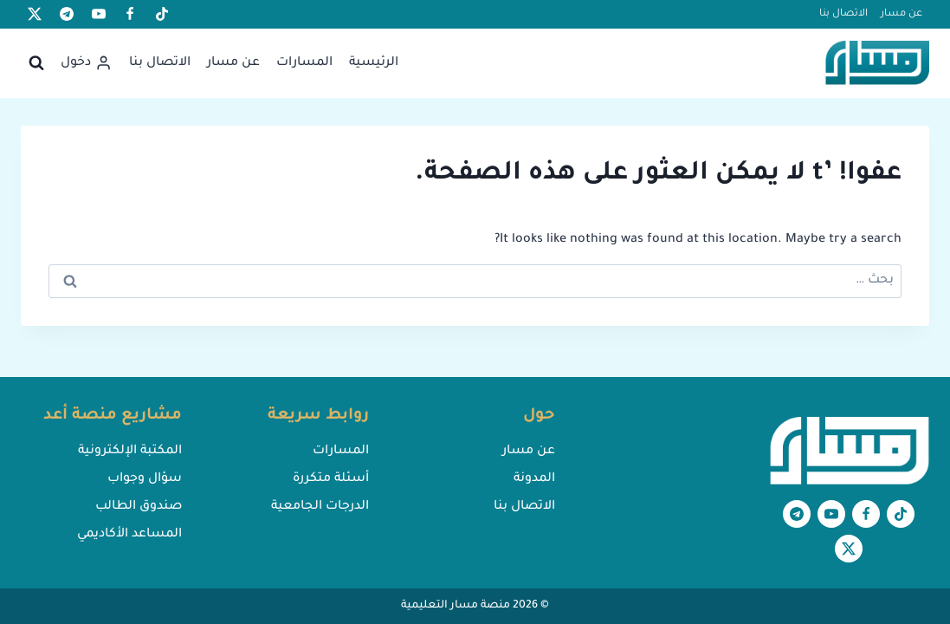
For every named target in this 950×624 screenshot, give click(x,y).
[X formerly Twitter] (34, 14)
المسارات (304, 63)
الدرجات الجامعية (320, 507)
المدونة (534, 479)
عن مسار (901, 14)
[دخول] (86, 62)
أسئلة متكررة (331, 479)
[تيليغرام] (67, 14)
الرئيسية (373, 63)
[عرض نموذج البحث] (36, 63)
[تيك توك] (162, 14)
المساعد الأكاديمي (129, 535)
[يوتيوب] (99, 14)
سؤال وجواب (144, 479)
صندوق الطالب (138, 507)
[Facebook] (130, 14)
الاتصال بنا (843, 14)
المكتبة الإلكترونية (130, 451)
